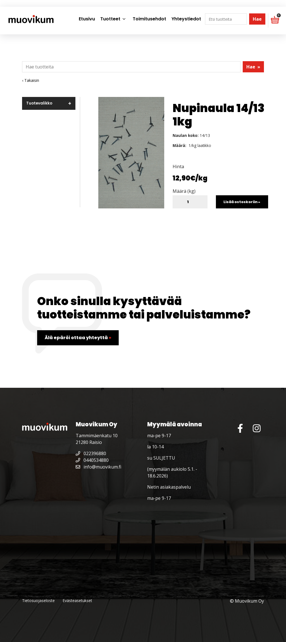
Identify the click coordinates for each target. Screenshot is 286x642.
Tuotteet (110, 19)
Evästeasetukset (77, 600)
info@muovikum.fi (98, 467)
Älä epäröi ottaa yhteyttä (78, 337)
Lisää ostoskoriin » (241, 201)
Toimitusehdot (149, 19)
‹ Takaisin (30, 80)
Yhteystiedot (186, 19)
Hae (257, 19)
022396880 (91, 453)
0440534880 (92, 460)
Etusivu (87, 19)
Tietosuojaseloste (38, 600)
